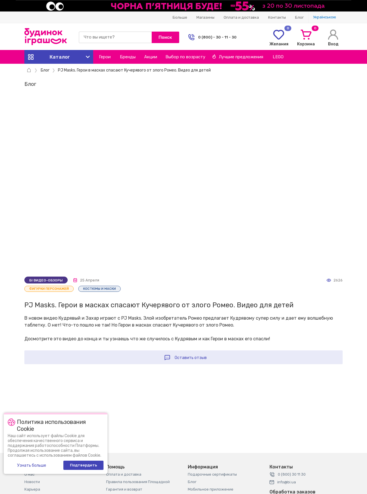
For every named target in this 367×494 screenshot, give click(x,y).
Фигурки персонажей (49, 289)
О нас (29, 474)
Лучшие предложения (237, 56)
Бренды (128, 56)
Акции (150, 56)
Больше (180, 17)
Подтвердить (83, 465)
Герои (105, 56)
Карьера (32, 489)
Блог (299, 17)
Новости (32, 482)
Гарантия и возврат (124, 489)
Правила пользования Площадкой (138, 482)
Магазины (205, 17)
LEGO (278, 56)
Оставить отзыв (191, 357)
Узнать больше (31, 465)
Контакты (277, 17)
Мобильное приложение (210, 489)
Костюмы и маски (99, 289)
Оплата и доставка (241, 17)
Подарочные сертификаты (212, 474)
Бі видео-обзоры (46, 280)
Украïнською (324, 17)
